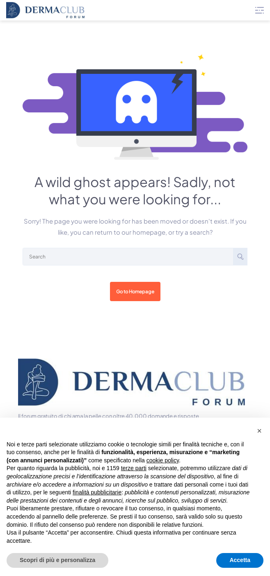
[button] (259, 430)
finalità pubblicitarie (97, 492)
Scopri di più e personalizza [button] (57, 560)
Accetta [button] (239, 560)
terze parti (133, 468)
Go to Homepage (135, 291)
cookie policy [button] (162, 460)
